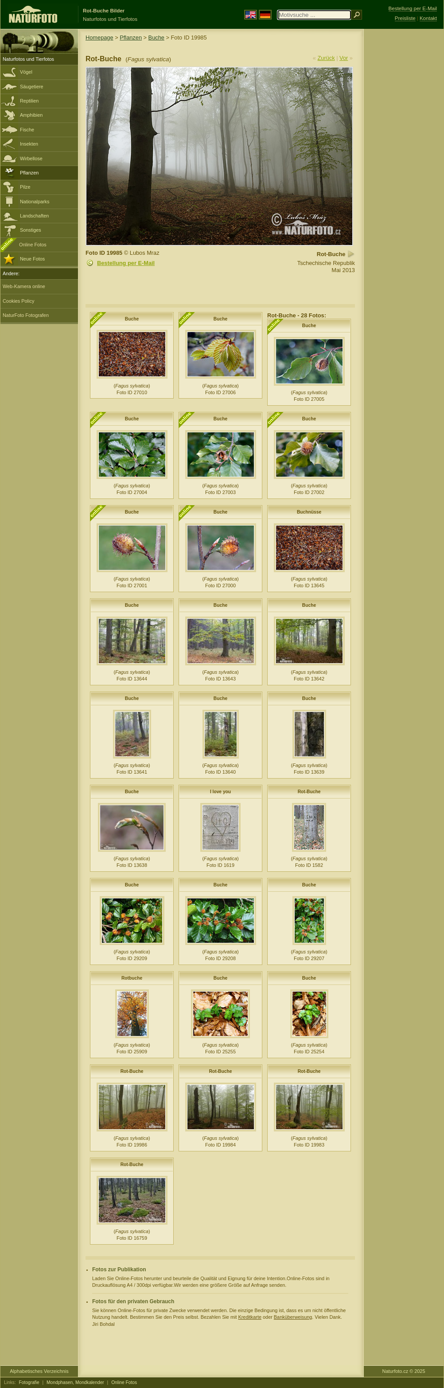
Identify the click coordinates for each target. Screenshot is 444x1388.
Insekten (29, 143)
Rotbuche (131, 978)
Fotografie (29, 1382)
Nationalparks (35, 201)
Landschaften (34, 215)
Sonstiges (30, 230)
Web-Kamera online (24, 286)
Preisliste (405, 18)
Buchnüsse (309, 512)
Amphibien (31, 115)
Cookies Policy (18, 301)
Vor (343, 58)
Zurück (326, 58)
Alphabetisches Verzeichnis (39, 1371)
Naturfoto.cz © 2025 (403, 1371)
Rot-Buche (309, 791)
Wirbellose (31, 158)
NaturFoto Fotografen (26, 315)
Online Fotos (33, 244)
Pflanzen (29, 172)
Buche (156, 37)
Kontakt (428, 18)
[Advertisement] (403, 171)
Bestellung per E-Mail (126, 263)
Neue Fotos (32, 258)
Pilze (25, 187)
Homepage (99, 37)
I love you (220, 791)
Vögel (26, 72)
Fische (27, 129)
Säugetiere (31, 86)
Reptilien (29, 100)
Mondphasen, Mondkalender (75, 1382)
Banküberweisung (293, 1317)
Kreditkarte (249, 1317)
